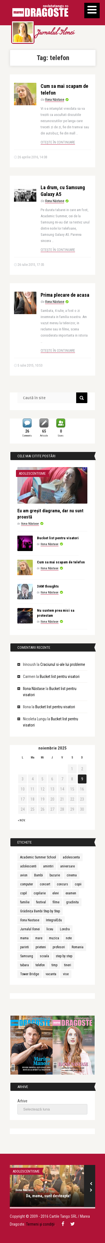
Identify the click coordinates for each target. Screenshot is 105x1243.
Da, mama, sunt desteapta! (48, 1196)
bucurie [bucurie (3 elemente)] (55, 875)
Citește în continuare (58, 142)
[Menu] (92, 10)
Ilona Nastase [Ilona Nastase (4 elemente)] (29, 920)
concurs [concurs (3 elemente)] (62, 884)
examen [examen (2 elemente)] (71, 893)
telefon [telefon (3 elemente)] (40, 965)
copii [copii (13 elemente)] (78, 884)
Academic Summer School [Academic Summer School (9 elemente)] (38, 857)
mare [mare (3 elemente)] (38, 938)
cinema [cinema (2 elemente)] (72, 875)
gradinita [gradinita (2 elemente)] (72, 902)
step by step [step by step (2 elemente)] (64, 956)
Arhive (22, 1101)
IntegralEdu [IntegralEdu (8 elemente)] (54, 920)
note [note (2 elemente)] (69, 938)
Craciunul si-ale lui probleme (62, 664)
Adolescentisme (32, 473)
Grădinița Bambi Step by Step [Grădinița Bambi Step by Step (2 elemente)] (40, 911)
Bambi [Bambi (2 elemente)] (38, 875)
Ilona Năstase (54, 100)
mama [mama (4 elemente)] (24, 938)
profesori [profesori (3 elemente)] (59, 947)
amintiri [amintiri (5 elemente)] (48, 866)
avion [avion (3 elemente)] (23, 875)
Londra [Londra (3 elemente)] (65, 929)
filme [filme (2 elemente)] (56, 902)
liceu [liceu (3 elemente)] (49, 929)
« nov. (22, 820)
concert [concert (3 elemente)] (45, 884)
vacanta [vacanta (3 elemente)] (51, 974)
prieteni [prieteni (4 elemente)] (41, 947)
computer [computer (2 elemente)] (26, 884)
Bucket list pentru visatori (58, 538)
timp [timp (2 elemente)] (54, 965)
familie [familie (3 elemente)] (24, 902)
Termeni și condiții (40, 1224)
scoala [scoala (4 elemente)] (44, 956)
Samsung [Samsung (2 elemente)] (26, 956)
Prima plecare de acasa (65, 295)
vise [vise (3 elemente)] (66, 974)
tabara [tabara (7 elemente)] (24, 965)
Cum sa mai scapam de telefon (61, 562)
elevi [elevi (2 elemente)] (55, 893)
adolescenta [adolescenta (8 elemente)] (71, 857)
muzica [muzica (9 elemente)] (54, 938)
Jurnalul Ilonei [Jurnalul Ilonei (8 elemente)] (30, 929)
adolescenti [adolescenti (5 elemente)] (28, 866)
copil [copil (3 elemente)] (23, 893)
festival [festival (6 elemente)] (41, 902)
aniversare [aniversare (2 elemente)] (67, 866)
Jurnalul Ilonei (55, 33)
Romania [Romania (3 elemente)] (77, 947)
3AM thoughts (48, 586)
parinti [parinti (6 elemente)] (24, 947)
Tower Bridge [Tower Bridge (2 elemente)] (29, 974)
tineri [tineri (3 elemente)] (67, 965)
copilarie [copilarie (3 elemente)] (40, 893)
